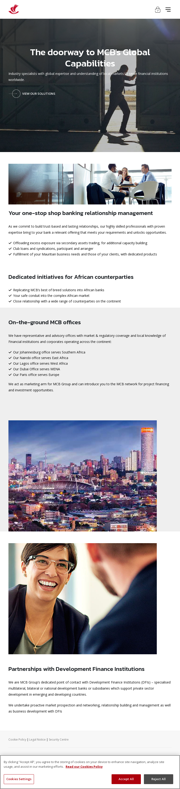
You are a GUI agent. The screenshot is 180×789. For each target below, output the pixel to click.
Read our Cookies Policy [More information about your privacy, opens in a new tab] (84, 766)
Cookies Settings (18, 779)
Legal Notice (37, 740)
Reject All (158, 779)
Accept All (126, 779)
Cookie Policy (17, 740)
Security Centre (59, 740)
